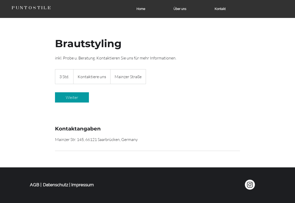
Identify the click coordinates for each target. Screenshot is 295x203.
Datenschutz (55, 184)
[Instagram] (250, 185)
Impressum (82, 184)
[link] (72, 97)
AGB (34, 184)
